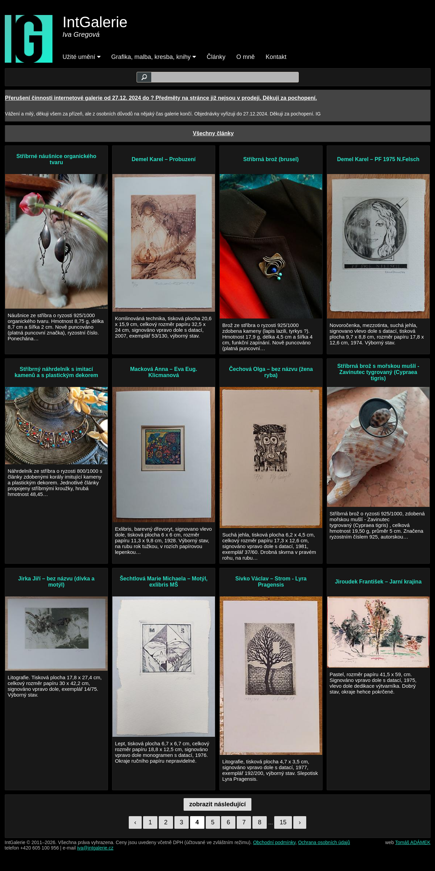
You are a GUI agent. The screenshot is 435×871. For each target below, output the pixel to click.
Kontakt (276, 56)
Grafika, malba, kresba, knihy (153, 56)
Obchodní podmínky (274, 842)
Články (216, 56)
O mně (245, 56)
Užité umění (81, 56)
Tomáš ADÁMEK (412, 842)
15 (283, 822)
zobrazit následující (217, 804)
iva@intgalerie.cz (95, 848)
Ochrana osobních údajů (324, 842)
